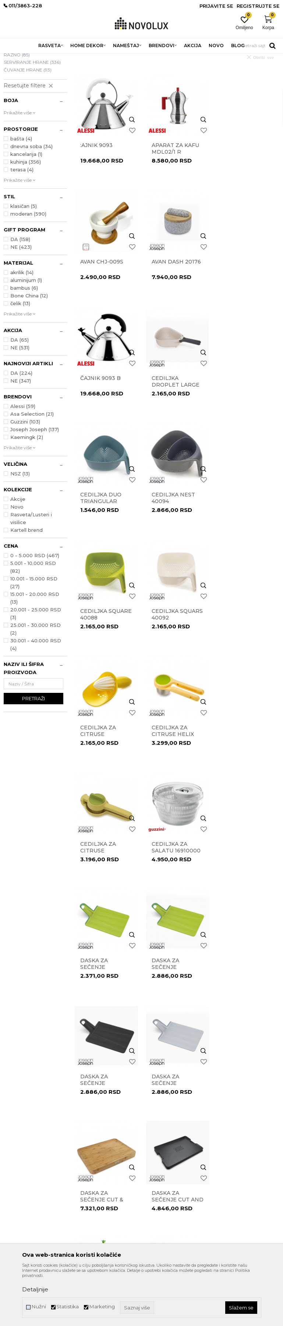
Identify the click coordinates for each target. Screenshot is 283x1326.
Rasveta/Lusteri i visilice (31, 572)
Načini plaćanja (161, 1168)
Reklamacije (158, 1137)
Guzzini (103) (25, 475)
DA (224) (21, 426)
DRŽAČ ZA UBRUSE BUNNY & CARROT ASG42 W (247, 900)
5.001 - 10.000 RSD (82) (33, 620)
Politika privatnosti (165, 1127)
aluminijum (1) (26, 333)
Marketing (102, 1306)
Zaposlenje (85, 1147)
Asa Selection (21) (32, 467)
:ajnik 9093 (96, 198)
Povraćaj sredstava (165, 1158)
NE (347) (20, 434)
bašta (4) (21, 192)
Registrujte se (258, 6)
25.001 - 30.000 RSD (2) (35, 682)
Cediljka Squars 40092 (105, 548)
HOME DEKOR (75, 58)
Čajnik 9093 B (171, 314)
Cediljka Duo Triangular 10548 (100, 436)
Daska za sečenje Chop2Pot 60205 (176, 784)
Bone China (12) (29, 349)
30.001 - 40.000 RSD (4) (35, 698)
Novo (17, 560)
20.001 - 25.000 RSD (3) (35, 667)
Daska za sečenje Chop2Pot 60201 (247, 668)
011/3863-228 (48, 1155)
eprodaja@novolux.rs (26, 1167)
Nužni (38, 1306)
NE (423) (21, 300)
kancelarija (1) (26, 207)
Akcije (17, 552)
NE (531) (19, 401)
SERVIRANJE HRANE (32, 115)
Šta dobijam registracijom (172, 1199)
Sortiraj (219, 69)
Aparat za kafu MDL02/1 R (175, 201)
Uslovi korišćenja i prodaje (172, 1116)
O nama (83, 1116)
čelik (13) (20, 357)
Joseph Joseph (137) (34, 483)
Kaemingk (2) (26, 490)
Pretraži (33, 752)
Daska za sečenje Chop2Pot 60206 (247, 784)
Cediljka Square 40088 (247, 433)
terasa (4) (21, 223)
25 (191, 1057)
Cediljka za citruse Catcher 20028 (174, 552)
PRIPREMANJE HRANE (29, 96)
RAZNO (17, 108)
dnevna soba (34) (31, 200)
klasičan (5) (23, 259)
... (176, 1057)
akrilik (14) (21, 326)
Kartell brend (26, 583)
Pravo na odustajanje (167, 1147)
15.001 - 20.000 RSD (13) (34, 651)
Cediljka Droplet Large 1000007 (246, 321)
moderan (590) (28, 267)
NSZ (20, 527)
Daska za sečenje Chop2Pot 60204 (105, 784)
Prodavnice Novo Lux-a (99, 1137)
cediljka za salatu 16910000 (175, 664)
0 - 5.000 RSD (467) (34, 609)
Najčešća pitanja (163, 1209)
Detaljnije (35, 1289)
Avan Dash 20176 (105, 314)
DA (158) (20, 293)
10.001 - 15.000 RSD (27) (33, 636)
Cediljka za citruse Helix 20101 (243, 552)
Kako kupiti (157, 1178)
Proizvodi (43, 58)
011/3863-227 (18, 1155)
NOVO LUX (16, 58)
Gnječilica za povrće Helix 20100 (242, 1015)
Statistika (67, 1306)
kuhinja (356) (25, 215)
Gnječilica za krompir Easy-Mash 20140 (173, 1015)
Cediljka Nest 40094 (173, 433)
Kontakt (83, 1127)
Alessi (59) (22, 460)
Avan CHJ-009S (243, 198)
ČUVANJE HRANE (28, 123)
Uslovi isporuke (161, 1188)
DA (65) (19, 393)
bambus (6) (24, 341)
